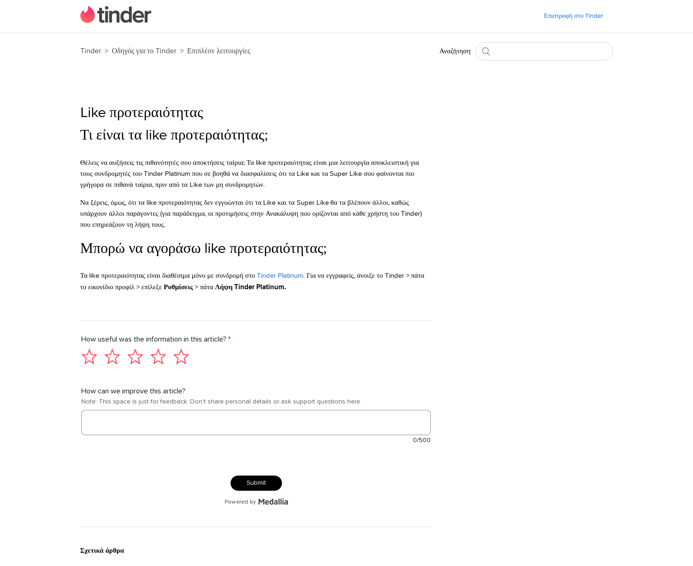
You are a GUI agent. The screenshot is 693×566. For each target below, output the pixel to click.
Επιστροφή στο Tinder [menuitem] (573, 16)
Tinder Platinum (280, 275)
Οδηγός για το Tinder (145, 51)
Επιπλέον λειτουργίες (219, 51)
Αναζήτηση (455, 51)
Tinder (90, 51)
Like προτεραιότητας (141, 113)
